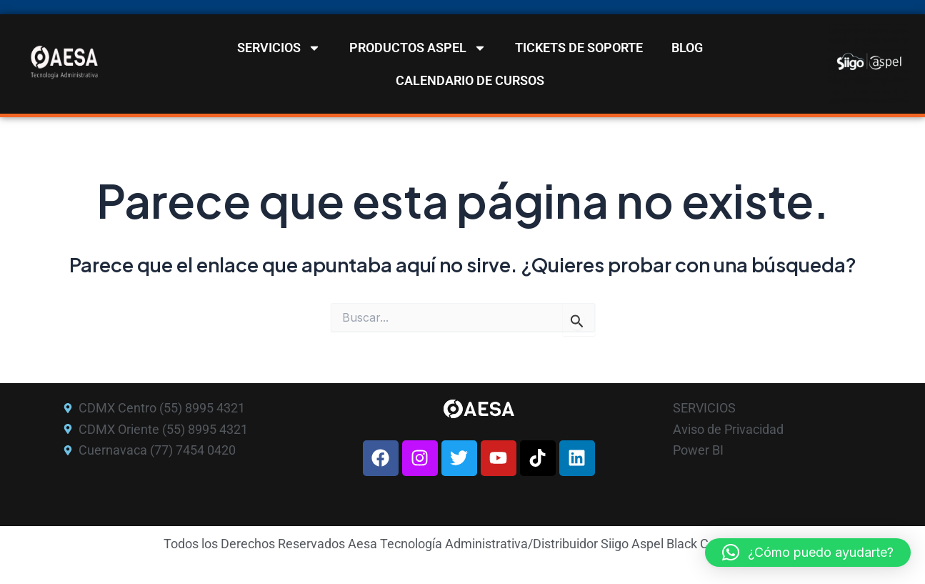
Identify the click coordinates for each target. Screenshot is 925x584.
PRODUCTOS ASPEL (417, 47)
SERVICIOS (279, 47)
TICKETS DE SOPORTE (579, 47)
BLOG (687, 47)
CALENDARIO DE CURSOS (470, 80)
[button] (808, 552)
